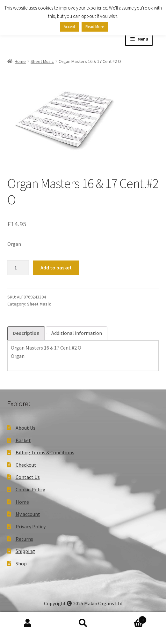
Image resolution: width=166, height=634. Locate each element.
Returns (24, 539)
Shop (21, 563)
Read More (94, 26)
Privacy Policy (31, 526)
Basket (23, 440)
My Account (27, 623)
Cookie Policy (30, 489)
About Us (25, 428)
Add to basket (56, 267)
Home (20, 61)
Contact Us (28, 477)
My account (28, 514)
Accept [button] (69, 26)
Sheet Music (42, 61)
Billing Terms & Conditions (45, 452)
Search (83, 623)
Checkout (26, 465)
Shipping (25, 551)
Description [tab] (26, 333)
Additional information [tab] (76, 333)
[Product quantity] (18, 267)
